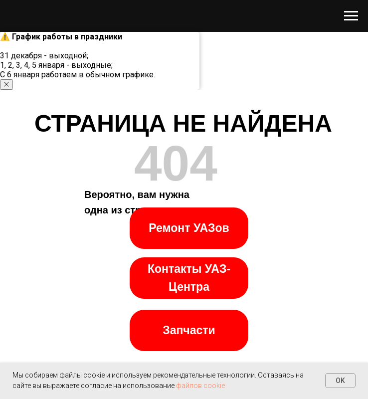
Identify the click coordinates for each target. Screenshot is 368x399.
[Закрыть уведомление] (6, 84)
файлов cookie (200, 386)
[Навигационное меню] (351, 16)
